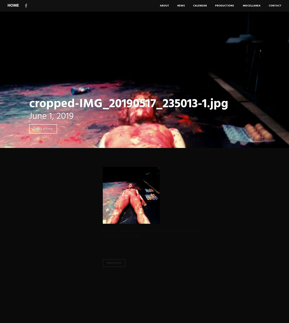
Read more (43, 129)
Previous (114, 263)
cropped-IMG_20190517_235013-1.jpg (128, 104)
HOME (13, 5)
